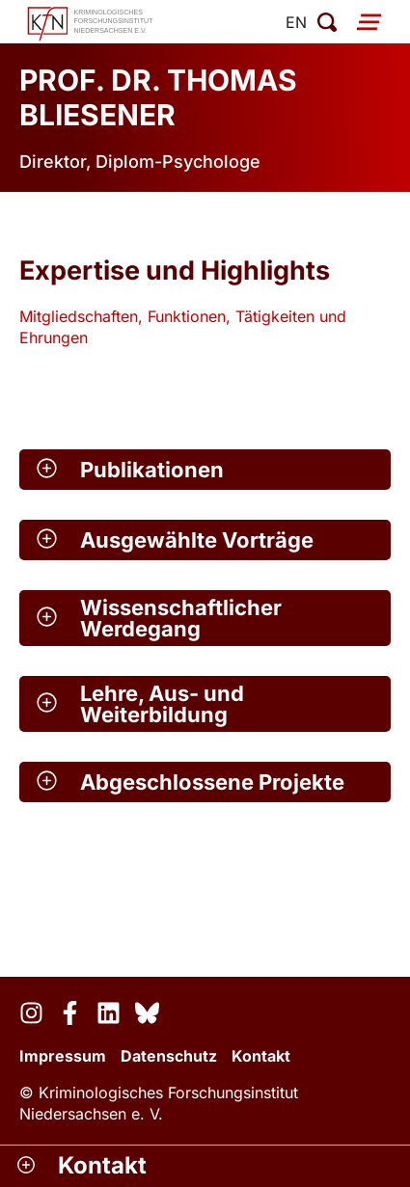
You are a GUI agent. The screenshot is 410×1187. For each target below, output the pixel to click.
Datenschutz (169, 1056)
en (296, 22)
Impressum (62, 1056)
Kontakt (261, 1056)
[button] (205, 469)
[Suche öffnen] (327, 22)
